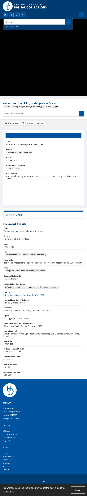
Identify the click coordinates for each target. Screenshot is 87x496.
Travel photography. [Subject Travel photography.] (13, 255)
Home (5, 453)
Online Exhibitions (10, 437)
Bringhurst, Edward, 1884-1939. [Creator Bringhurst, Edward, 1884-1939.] (20, 152)
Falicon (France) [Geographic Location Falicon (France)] (14, 168)
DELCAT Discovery (10, 434)
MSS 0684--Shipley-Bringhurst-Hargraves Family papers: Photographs (31, 106)
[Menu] (81, 14)
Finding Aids (7, 441)
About (5, 466)
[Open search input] (5, 15)
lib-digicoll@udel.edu (11, 418)
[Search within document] (81, 113)
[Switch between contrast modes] (23, 15)
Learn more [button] (8, 491)
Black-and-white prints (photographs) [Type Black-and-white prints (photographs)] (30, 271)
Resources (7, 463)
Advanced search (11, 27)
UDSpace (6, 431)
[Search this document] (41, 113)
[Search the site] (35, 22)
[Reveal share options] (11, 15)
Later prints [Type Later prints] (9, 271)
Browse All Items (9, 456)
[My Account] (17, 15)
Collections (7, 460)
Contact (6, 470)
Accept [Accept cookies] (78, 490)
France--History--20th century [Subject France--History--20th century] (34, 255)
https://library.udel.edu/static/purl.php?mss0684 (24, 295)
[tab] (43, 135)
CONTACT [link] (7, 403)
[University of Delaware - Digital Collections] (25, 6)
